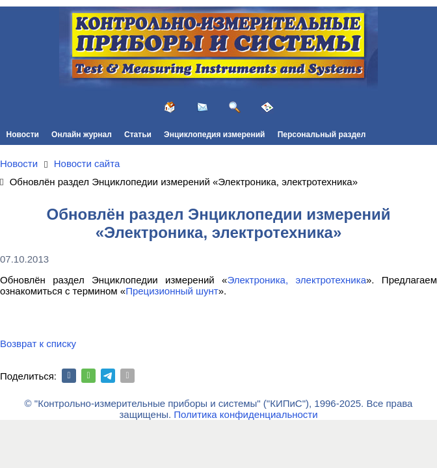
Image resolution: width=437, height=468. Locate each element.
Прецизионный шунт (172, 290)
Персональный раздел (322, 134)
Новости (23, 134)
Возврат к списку (38, 343)
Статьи (138, 134)
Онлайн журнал (81, 134)
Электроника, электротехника (296, 279)
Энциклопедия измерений (214, 134)
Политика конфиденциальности (245, 414)
